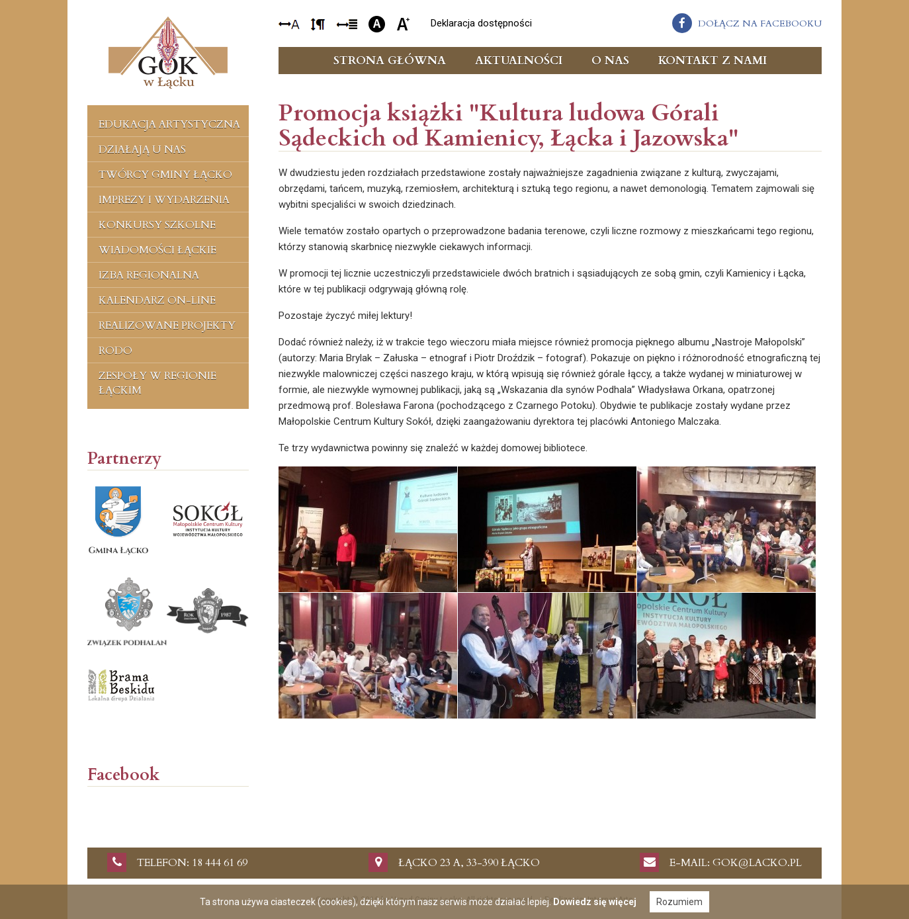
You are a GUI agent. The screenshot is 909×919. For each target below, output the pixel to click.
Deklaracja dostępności (481, 23)
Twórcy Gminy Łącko (165, 174)
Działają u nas (142, 149)
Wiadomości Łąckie (157, 250)
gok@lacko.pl (757, 862)
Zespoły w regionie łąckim (157, 383)
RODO (115, 350)
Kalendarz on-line (157, 300)
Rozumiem (679, 902)
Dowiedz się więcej (594, 902)
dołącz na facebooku (760, 23)
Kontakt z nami (712, 60)
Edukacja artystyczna (169, 124)
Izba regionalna (149, 275)
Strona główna (389, 60)
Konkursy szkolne (157, 225)
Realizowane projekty (167, 325)
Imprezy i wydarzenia (164, 200)
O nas (610, 60)
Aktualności (518, 60)
